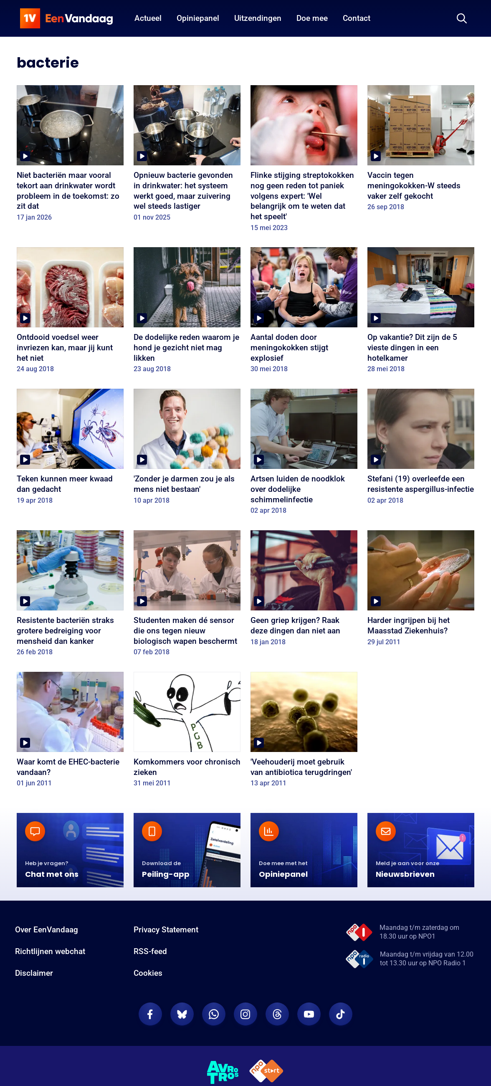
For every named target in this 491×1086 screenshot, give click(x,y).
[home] (66, 18)
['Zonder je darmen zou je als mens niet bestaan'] (187, 449)
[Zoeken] (462, 18)
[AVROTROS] (223, 1072)
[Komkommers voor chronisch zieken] (187, 732)
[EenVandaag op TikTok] (340, 1014)
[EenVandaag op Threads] (277, 1014)
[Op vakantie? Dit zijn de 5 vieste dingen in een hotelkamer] (420, 313)
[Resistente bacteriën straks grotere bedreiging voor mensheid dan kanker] (70, 596)
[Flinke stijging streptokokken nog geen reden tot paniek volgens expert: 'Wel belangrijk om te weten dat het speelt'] (304, 161)
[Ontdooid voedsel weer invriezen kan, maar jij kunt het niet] (70, 313)
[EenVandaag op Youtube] (309, 1014)
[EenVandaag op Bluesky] (182, 1014)
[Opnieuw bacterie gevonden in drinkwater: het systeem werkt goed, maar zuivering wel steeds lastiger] (187, 156)
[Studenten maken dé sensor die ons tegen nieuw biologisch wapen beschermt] (187, 596)
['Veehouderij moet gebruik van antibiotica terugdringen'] (304, 732)
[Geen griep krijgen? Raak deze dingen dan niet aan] (304, 590)
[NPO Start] (266, 1072)
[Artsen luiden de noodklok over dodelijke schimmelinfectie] (304, 454)
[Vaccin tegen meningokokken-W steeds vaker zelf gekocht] (420, 151)
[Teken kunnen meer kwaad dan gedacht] (70, 449)
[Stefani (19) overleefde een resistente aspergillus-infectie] (420, 449)
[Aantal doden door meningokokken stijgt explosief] (304, 313)
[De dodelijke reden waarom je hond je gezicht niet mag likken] (187, 313)
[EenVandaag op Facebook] (150, 1014)
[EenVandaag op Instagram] (245, 1014)
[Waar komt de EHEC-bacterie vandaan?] (70, 732)
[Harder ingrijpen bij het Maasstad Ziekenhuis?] (420, 590)
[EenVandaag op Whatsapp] (213, 1014)
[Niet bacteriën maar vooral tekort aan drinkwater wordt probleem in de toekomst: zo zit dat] (70, 156)
